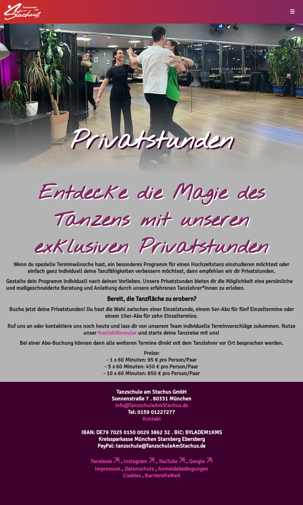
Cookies (132, 475)
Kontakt (151, 419)
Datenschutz (139, 469)
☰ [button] (292, 11)
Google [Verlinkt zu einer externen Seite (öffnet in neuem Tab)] (200, 461)
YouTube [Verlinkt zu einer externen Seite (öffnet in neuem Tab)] (172, 461)
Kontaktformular (117, 333)
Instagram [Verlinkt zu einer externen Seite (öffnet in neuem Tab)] (139, 461)
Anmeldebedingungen (183, 469)
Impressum (107, 469)
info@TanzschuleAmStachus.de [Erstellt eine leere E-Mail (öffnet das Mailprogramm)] (151, 405)
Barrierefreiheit (163, 475)
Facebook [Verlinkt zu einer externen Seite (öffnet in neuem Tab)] (105, 461)
